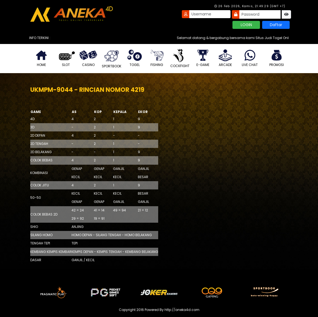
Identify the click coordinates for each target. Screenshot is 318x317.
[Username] (210, 14)
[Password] (260, 14)
